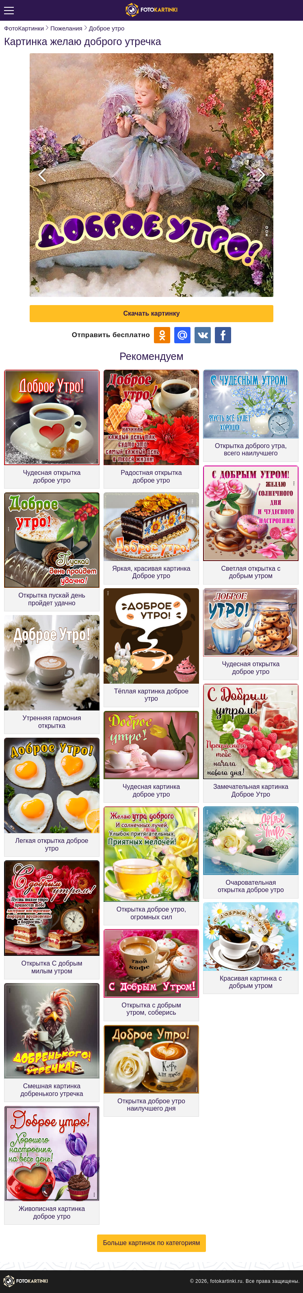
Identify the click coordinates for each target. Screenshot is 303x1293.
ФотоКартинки (24, 28)
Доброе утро (107, 28)
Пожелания (66, 28)
